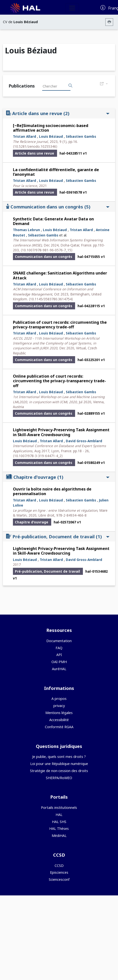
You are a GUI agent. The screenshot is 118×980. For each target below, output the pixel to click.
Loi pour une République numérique (59, 763)
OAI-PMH (59, 661)
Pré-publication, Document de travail (57, 536)
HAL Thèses (59, 828)
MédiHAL (59, 835)
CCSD (59, 865)
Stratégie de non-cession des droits (59, 770)
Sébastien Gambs (81, 136)
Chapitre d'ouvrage (57, 477)
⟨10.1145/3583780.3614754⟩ (51, 299)
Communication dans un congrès (57, 207)
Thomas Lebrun (26, 229)
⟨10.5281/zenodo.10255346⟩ (35, 146)
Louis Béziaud (51, 136)
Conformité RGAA (59, 727)
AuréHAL (59, 668)
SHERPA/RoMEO (59, 777)
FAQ (59, 648)
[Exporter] (103, 84)
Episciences (59, 872)
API (59, 654)
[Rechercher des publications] (70, 86)
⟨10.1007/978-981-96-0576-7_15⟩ (46, 250)
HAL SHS (59, 821)
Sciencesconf (59, 879)
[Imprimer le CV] (109, 22)
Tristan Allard (24, 136)
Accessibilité (59, 719)
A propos (59, 698)
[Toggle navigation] (72, 8)
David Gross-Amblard (84, 441)
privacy (59, 705)
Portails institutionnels (59, 807)
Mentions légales (59, 712)
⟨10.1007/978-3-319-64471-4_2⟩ (38, 455)
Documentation (59, 640)
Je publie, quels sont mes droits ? (59, 756)
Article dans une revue (57, 113)
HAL (59, 814)
